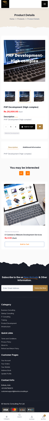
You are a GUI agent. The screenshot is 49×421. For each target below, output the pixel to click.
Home (12, 19)
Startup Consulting (7, 313)
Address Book (6, 370)
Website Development (12, 133)
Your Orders (5, 364)
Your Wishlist (5, 367)
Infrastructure (5, 326)
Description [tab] (13, 147)
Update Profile (6, 374)
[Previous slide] (21, 173)
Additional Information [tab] (32, 147)
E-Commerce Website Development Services (23, 235)
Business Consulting (8, 310)
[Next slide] (28, 173)
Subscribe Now (40, 288)
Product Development (9, 323)
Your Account (6, 360)
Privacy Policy (6, 342)
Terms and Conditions (8, 338)
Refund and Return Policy (10, 348)
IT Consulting (5, 317)
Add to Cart (24, 244)
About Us (4, 345)
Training (4, 320)
